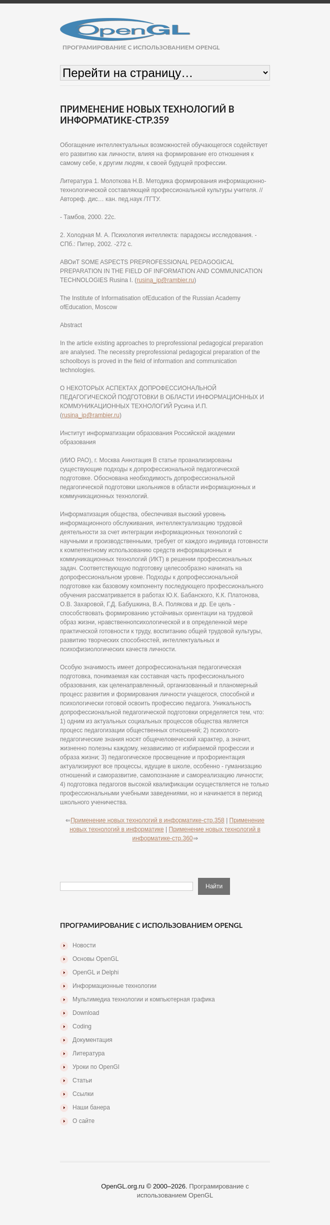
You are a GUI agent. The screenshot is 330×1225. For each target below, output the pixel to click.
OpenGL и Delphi (95, 972)
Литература (88, 1053)
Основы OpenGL (95, 958)
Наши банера (91, 1107)
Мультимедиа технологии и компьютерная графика (143, 999)
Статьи (82, 1080)
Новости (84, 945)
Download (85, 1012)
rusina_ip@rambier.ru (165, 280)
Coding (82, 1026)
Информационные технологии (114, 985)
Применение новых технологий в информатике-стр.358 (147, 820)
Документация (92, 1039)
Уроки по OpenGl (96, 1066)
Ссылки (83, 1093)
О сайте (83, 1120)
